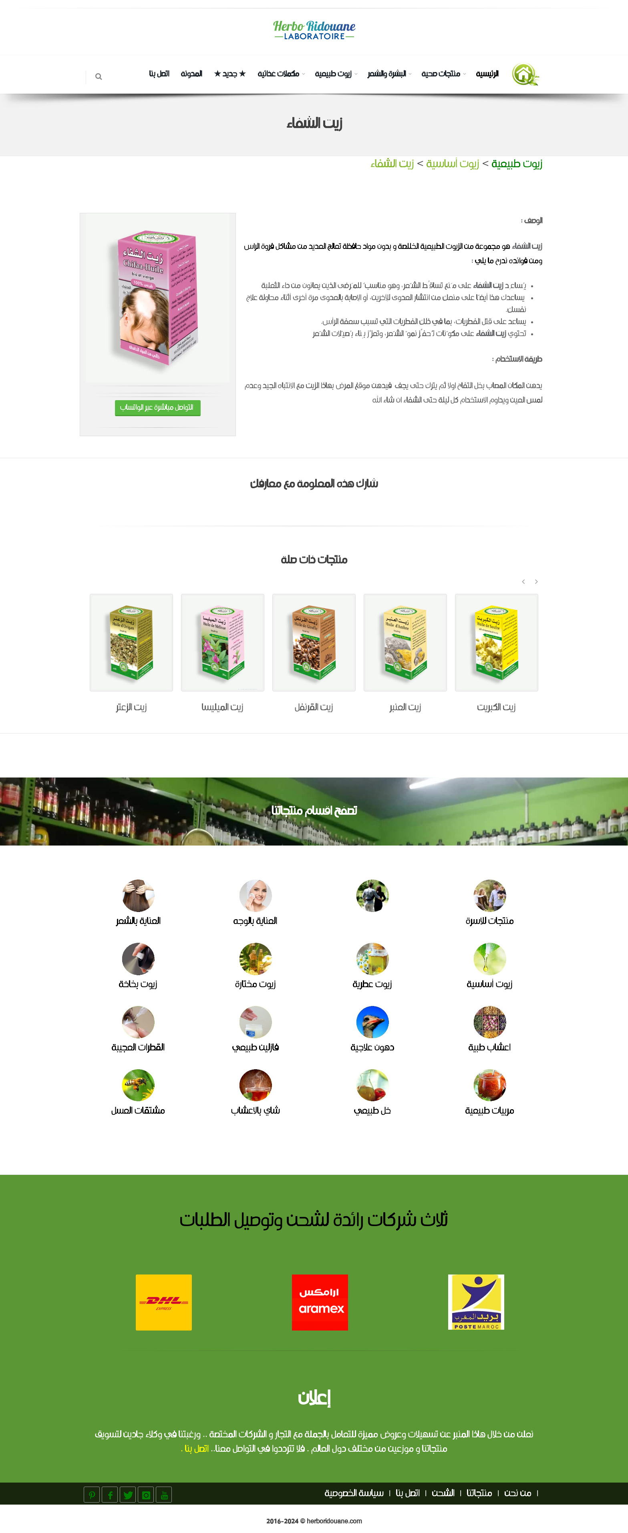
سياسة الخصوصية (354, 1494)
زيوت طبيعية (333, 74)
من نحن (518, 1494)
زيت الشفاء (392, 164)
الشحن (443, 1494)
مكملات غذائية (278, 74)
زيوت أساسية (453, 164)
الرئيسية (487, 74)
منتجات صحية (441, 74)
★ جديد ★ (230, 74)
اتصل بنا (159, 74)
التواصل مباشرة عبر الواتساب (157, 408)
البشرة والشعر (387, 74)
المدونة (191, 74)
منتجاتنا (479, 1494)
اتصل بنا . (195, 1449)
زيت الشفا (492, 334)
